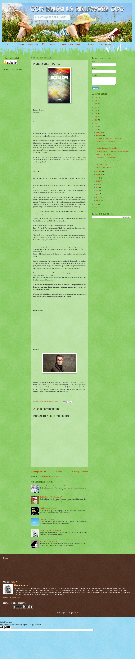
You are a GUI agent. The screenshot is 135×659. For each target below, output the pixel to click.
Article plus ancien (80, 471)
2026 (96, 97)
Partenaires (90, 44)
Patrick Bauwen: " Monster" (48, 508)
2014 (96, 208)
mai (97, 187)
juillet (98, 181)
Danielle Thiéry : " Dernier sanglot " (51, 497)
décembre (99, 132)
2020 (96, 117)
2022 (96, 110)
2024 (96, 104)
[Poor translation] (7, 627)
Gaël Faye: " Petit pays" (47, 519)
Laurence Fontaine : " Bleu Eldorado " (51, 530)
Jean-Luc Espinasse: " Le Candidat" (106, 148)
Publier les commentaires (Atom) (50, 476)
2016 (96, 130)
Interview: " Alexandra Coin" (104, 145)
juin (97, 184)
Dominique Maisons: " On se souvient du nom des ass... (112, 151)
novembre (99, 135)
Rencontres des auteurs (71, 44)
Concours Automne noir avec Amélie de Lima (53, 486)
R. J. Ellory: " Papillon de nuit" (49, 541)
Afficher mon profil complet (11, 597)
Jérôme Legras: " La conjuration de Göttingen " (110, 161)
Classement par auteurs (28, 44)
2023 (96, 107)
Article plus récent (38, 471)
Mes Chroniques (49, 44)
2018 (96, 123)
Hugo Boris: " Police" (102, 164)
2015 (96, 204)
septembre (99, 175)
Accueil (9, 44)
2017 (96, 126)
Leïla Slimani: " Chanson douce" (105, 157)
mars (98, 194)
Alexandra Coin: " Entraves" (104, 154)
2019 (96, 120)
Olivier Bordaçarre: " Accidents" (105, 141)
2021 (96, 113)
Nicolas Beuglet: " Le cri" (103, 167)
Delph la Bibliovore (22, 585)
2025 (96, 101)
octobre (98, 171)
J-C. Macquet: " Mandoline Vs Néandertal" (109, 138)
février (98, 197)
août (97, 178)
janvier (98, 200)
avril (97, 191)
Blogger (76, 613)
